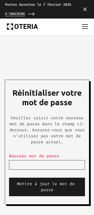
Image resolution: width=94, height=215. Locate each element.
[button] (85, 9)
